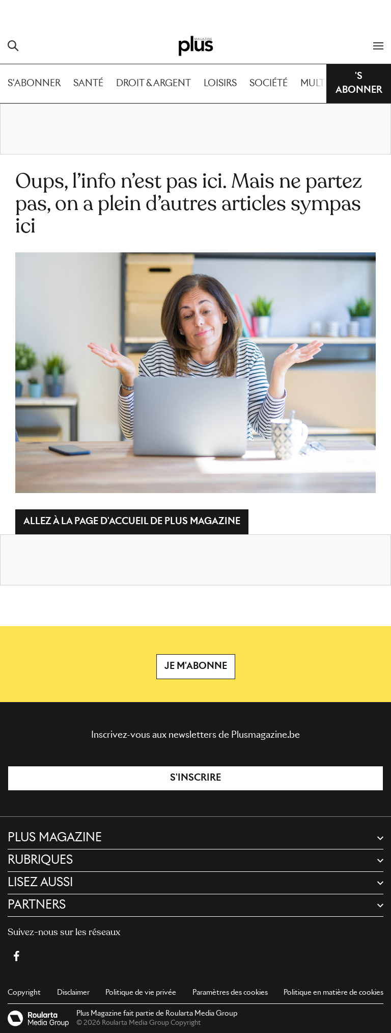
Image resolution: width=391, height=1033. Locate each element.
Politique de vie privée (140, 992)
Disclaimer (73, 992)
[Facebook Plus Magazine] (16, 956)
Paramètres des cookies (230, 992)
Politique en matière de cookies (333, 992)
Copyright (24, 992)
